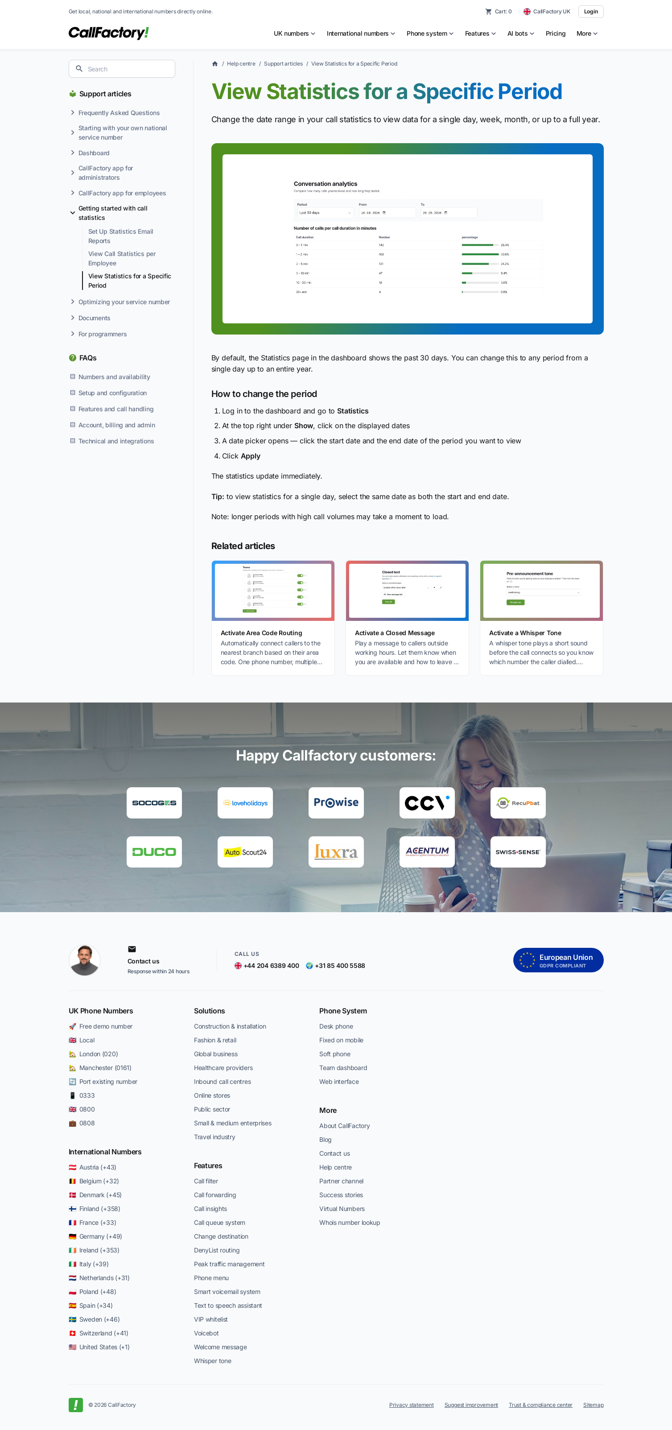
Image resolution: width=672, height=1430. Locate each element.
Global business (216, 1054)
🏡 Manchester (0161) (100, 1067)
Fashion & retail (215, 1040)
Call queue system (219, 1222)
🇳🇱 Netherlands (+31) (99, 1277)
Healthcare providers (223, 1067)
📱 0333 (82, 1095)
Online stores (212, 1095)
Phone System (343, 1010)
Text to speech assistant (228, 1305)
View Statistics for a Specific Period (354, 63)
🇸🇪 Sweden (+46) (94, 1319)
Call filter (206, 1181)
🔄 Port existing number (103, 1081)
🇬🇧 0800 (82, 1109)
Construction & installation (230, 1026)
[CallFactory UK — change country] (547, 11)
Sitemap (593, 1404)
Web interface (339, 1081)
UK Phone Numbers (101, 1010)
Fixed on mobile (341, 1040)
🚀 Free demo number (101, 1026)
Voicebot (206, 1333)
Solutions (209, 1010)
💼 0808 (82, 1123)
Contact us (334, 1153)
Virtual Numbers (342, 1208)
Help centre (241, 63)
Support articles (105, 93)
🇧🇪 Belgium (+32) (94, 1181)
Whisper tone (212, 1360)
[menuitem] (295, 33)
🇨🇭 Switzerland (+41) (98, 1333)
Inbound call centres (222, 1081)
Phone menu (211, 1277)
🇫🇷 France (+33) (92, 1222)
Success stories (341, 1195)
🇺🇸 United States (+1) (99, 1347)
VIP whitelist (211, 1319)
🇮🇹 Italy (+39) (89, 1264)
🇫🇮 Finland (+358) (94, 1208)
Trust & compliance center (541, 1404)
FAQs (88, 357)
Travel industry (214, 1137)
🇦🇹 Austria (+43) (93, 1167)
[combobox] (122, 69)
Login (591, 11)
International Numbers (105, 1151)
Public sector (212, 1109)
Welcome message (220, 1347)
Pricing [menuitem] (556, 33)
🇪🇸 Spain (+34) (91, 1305)
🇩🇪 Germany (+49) (96, 1236)
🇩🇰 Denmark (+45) (95, 1195)
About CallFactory (344, 1125)
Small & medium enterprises (233, 1123)
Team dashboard (343, 1067)
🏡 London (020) (93, 1054)
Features (208, 1165)
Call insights (210, 1208)
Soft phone (334, 1054)
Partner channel (341, 1181)
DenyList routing (217, 1250)
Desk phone (336, 1026)
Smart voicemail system (227, 1291)
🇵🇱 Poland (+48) (92, 1291)
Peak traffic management (229, 1264)
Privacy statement (411, 1404)
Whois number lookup (349, 1222)
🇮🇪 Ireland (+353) (94, 1250)
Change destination (221, 1236)
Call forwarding (215, 1195)
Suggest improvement (471, 1404)
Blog (325, 1139)
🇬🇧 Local (82, 1040)
